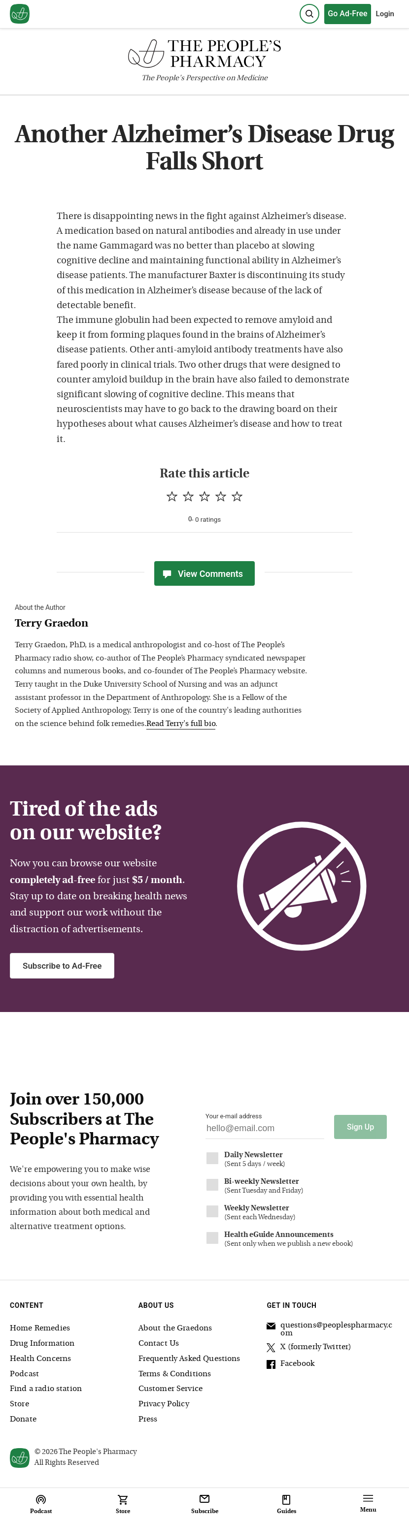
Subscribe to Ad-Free (62, 966)
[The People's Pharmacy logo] (204, 55)
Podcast (24, 1374)
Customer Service (170, 1389)
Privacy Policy (163, 1404)
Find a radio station (46, 1389)
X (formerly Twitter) (309, 1348)
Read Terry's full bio (180, 724)
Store (19, 1404)
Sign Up (360, 1127)
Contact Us (158, 1344)
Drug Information (42, 1344)
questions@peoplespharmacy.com (329, 1329)
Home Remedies (40, 1328)
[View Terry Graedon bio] (162, 624)
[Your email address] (264, 1131)
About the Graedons (175, 1328)
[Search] (309, 14)
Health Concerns (40, 1359)
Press (148, 1420)
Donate (23, 1420)
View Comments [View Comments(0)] (202, 573)
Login (385, 13)
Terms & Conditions (174, 1374)
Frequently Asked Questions (189, 1359)
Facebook (290, 1365)
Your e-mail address (233, 1116)
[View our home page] (20, 14)
